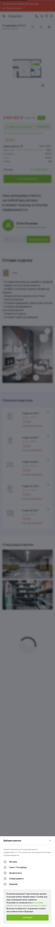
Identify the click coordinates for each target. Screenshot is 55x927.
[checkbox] (10, 861)
